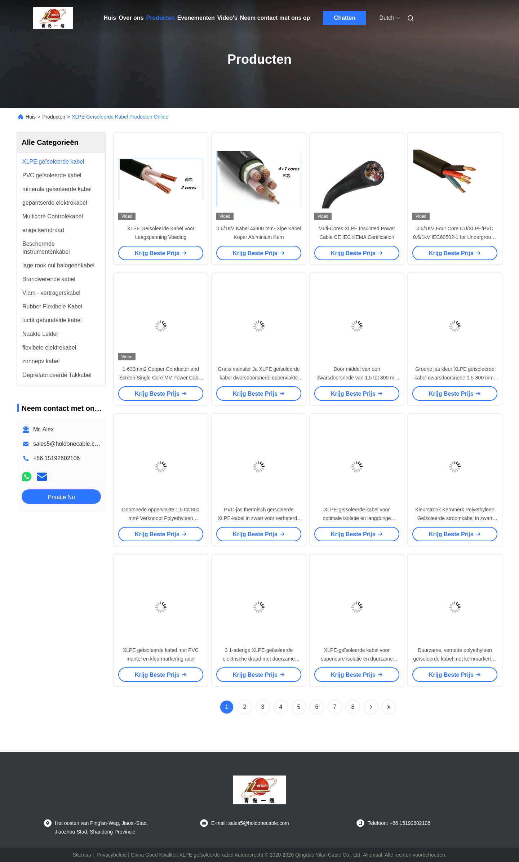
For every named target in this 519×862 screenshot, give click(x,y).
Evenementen (196, 18)
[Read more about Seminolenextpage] (370, 707)
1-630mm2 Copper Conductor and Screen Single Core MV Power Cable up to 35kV (160, 377)
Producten (160, 18)
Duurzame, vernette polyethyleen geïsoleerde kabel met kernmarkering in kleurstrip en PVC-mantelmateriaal (454, 658)
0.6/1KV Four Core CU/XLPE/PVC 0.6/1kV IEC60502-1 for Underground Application (455, 237)
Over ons (131, 18)
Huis (110, 18)
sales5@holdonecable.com (67, 444)
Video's (227, 18)
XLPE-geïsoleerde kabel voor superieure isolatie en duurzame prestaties (356, 658)
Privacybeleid (112, 855)
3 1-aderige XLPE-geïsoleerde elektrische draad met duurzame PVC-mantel (259, 658)
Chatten (345, 18)
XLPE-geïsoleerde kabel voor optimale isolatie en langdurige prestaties (357, 518)
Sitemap (81, 855)
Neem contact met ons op (275, 18)
